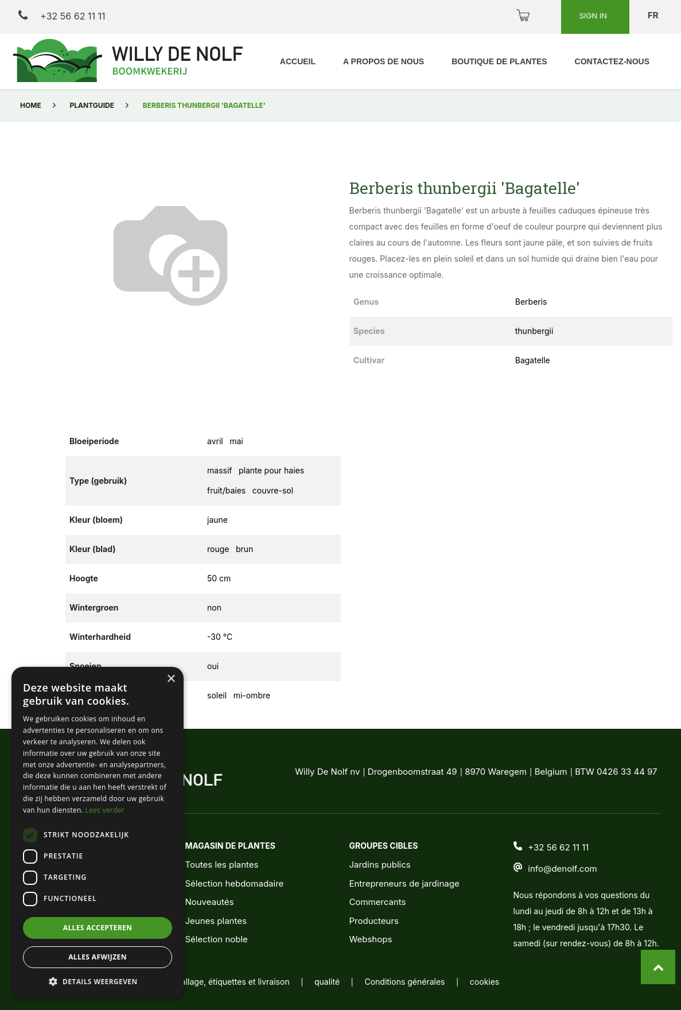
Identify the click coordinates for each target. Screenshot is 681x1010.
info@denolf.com (562, 868)
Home (30, 105)
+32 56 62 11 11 (61, 16)
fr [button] (654, 15)
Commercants (377, 901)
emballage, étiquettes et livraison (227, 981)
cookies (484, 981)
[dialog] (97, 833)
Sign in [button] (594, 15)
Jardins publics (379, 864)
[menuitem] (297, 61)
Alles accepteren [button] (98, 928)
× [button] (170, 679)
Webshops (370, 939)
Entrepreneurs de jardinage (404, 883)
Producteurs (374, 920)
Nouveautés (209, 901)
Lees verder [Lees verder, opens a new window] (105, 810)
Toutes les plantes (221, 864)
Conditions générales (404, 981)
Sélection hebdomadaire (234, 883)
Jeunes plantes (215, 920)
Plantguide (92, 105)
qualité (327, 981)
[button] (97, 981)
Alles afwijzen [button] (97, 957)
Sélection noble (216, 939)
